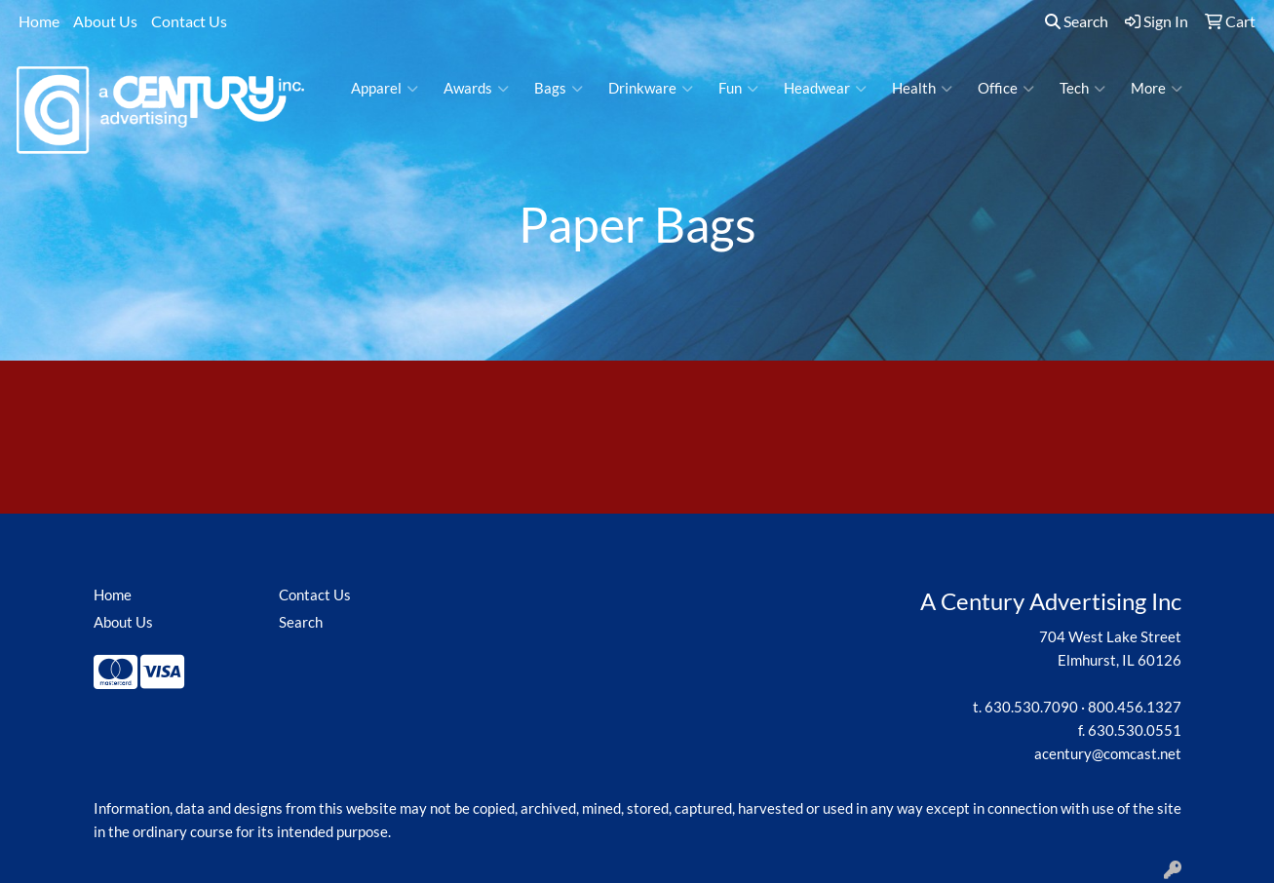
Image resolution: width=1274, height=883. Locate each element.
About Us (105, 21)
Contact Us (189, 21)
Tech (1082, 88)
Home (39, 21)
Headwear (825, 88)
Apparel (384, 88)
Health (922, 88)
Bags (558, 88)
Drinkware (650, 88)
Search (1076, 21)
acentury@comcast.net (1107, 754)
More (1156, 88)
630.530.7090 (1031, 707)
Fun (738, 88)
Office (1006, 88)
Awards (476, 88)
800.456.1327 (1134, 707)
